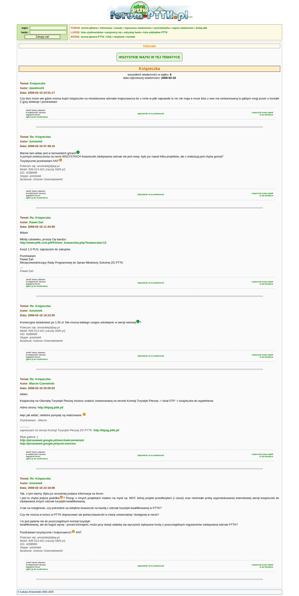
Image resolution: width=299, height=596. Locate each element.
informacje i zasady (111, 28)
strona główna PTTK (92, 36)
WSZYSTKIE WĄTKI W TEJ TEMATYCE (149, 57)
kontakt (130, 36)
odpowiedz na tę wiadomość (150, 114)
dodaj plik (201, 28)
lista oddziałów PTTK (155, 32)
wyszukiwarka (162, 28)
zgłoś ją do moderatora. (37, 117)
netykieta (119, 36)
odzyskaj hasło (132, 32)
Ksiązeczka (37, 83)
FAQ (109, 36)
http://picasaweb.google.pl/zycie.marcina (48, 443)
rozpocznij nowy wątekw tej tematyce (262, 113)
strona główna (89, 28)
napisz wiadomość (183, 28)
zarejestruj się (113, 32)
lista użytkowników (92, 32)
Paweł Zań (36, 222)
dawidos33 (36, 88)
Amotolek (35, 141)
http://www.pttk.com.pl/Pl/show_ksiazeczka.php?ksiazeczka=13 (63, 242)
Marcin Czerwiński (41, 383)
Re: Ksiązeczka (40, 136)
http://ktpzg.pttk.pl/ (50, 407)
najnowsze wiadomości (138, 28)
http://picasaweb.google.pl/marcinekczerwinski (52, 440)
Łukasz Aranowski (30, 591)
